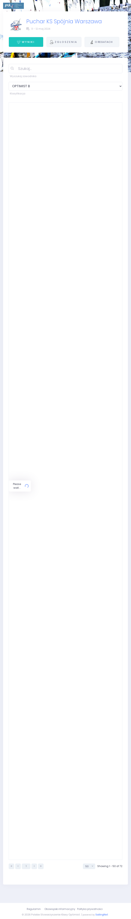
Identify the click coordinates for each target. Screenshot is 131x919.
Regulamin (34, 909)
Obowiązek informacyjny (59, 909)
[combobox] (89, 876)
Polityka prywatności (90, 909)
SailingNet (101, 914)
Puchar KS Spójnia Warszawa (64, 21)
